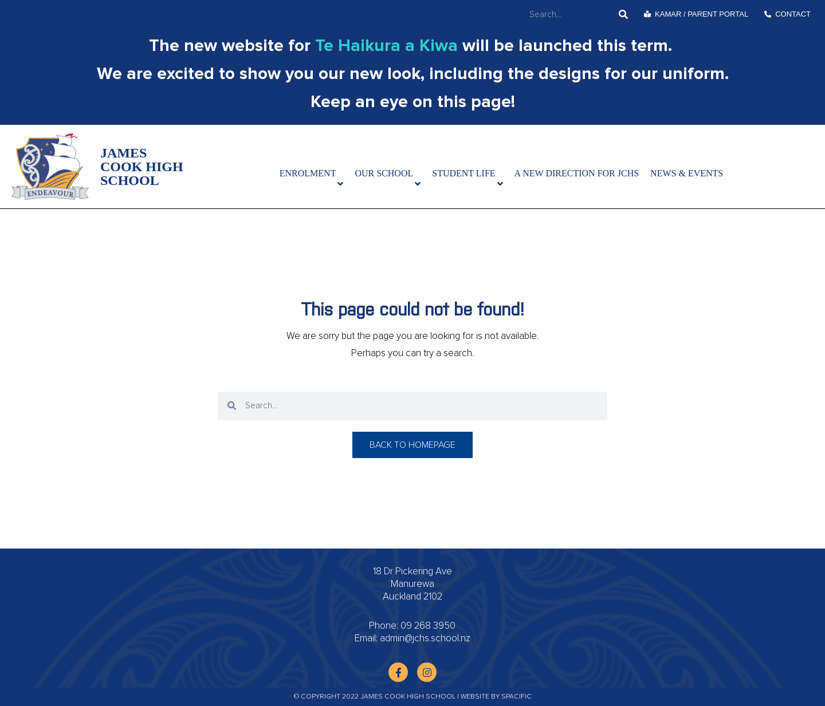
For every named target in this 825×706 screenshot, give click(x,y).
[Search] (623, 14)
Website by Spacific (496, 696)
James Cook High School (141, 166)
